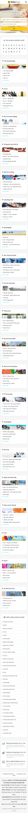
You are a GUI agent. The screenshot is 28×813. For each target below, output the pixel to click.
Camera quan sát (7, 598)
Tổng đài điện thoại (8, 267)
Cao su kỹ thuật (7, 103)
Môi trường (6, 682)
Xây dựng (5, 729)
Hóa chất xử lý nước (8, 464)
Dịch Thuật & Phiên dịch (9, 131)
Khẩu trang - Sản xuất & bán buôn (12, 186)
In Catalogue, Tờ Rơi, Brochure (11, 545)
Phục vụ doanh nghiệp (10, 116)
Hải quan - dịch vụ (7, 217)
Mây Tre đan (6, 73)
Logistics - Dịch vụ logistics (10, 214)
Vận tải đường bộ (7, 351)
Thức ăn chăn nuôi (8, 242)
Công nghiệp (7, 422)
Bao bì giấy (6, 494)
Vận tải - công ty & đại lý (9, 348)
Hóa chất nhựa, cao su (9, 466)
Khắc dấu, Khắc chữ (8, 133)
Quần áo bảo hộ (7, 189)
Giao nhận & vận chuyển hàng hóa (12, 353)
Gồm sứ (5, 78)
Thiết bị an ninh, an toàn (9, 600)
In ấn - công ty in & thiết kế (10, 542)
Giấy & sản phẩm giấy (10, 477)
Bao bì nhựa (6, 381)
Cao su (6, 89)
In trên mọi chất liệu (8, 550)
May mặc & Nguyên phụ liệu (10, 675)
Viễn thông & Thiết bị (10, 255)
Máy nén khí (6, 439)
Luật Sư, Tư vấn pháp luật (9, 126)
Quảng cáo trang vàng (16, 752)
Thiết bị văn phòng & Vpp (9, 719)
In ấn (5, 533)
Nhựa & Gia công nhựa (10, 366)
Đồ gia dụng (6, 648)
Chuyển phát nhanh (8, 355)
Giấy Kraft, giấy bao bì (9, 489)
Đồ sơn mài (6, 75)
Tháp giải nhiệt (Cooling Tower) (11, 522)
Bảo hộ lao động (9, 172)
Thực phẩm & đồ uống (9, 716)
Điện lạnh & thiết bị (10, 505)
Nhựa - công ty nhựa (8, 376)
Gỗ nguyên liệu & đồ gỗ (11, 144)
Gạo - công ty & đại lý (8, 239)
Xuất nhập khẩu (8, 200)
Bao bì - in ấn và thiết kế (9, 573)
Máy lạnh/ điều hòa (8, 517)
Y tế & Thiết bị (6, 706)
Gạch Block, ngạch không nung (11, 295)
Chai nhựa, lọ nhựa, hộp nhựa (11, 378)
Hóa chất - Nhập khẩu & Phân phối (12, 459)
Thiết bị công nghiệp (8, 431)
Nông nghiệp (7, 227)
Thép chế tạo (6, 328)
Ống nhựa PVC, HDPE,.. (9, 383)
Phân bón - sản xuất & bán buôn (11, 244)
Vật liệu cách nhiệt (8, 519)
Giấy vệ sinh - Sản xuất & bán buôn (12, 492)
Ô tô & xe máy (8, 394)
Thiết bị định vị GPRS (8, 272)
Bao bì (5, 560)
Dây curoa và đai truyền (9, 434)
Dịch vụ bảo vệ (7, 603)
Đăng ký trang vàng (16, 743)
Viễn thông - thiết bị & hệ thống (11, 265)
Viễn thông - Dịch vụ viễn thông (11, 270)
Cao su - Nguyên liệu (8, 98)
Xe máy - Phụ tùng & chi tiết (10, 406)
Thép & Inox (7, 311)
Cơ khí (4, 635)
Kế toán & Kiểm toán (8, 128)
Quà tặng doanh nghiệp (9, 699)
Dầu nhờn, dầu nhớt (8, 411)
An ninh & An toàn (9, 588)
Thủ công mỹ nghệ (9, 61)
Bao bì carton (6, 577)
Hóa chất (6, 449)
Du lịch (5, 655)
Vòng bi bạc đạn (7, 436)
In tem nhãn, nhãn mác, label (10, 547)
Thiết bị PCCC (6, 605)
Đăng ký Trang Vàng (9, 774)
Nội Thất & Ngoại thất (9, 689)
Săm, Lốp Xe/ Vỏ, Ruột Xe (10, 408)
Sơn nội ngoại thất (8, 300)
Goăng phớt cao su (8, 105)
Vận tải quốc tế (7, 212)
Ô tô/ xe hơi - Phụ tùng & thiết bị (11, 404)
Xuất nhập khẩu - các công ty (10, 209)
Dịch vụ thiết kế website (15, 761)
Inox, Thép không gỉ (8, 320)
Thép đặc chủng (7, 325)
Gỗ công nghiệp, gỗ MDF (9, 161)
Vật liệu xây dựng (9, 283)
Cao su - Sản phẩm (8, 101)
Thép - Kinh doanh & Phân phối (11, 323)
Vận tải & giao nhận (9, 338)
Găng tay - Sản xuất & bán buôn (11, 184)
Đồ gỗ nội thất (7, 159)
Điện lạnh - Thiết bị (8, 515)
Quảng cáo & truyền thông (10, 702)
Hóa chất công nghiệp (9, 462)
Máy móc (5, 679)
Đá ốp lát (5, 297)
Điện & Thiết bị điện (8, 642)
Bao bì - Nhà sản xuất (8, 570)
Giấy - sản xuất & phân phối (10, 487)
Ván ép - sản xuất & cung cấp (10, 156)
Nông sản (5, 237)
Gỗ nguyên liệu (7, 154)
